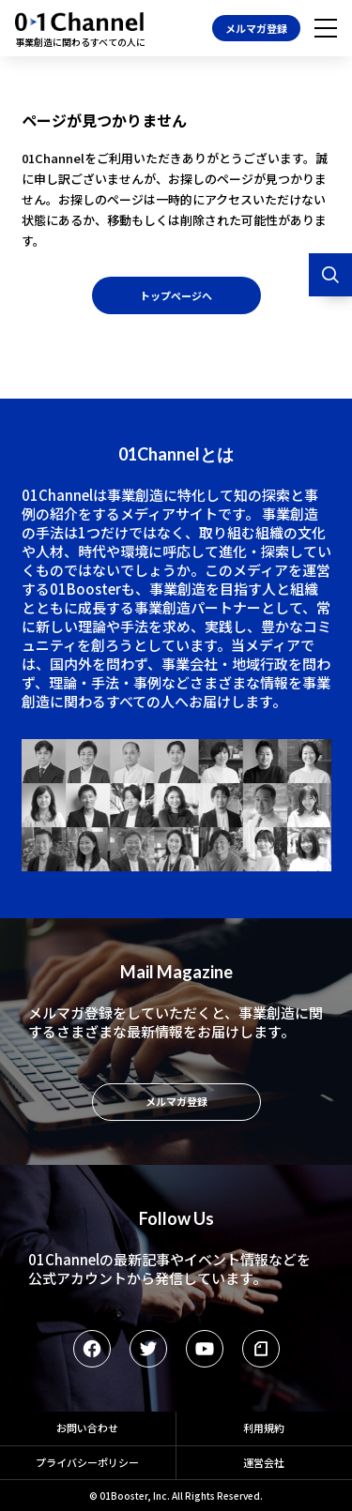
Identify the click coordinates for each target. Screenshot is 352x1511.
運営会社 (263, 1462)
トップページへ (176, 295)
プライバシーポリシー (87, 1462)
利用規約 (263, 1427)
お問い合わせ (87, 1427)
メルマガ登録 (256, 28)
